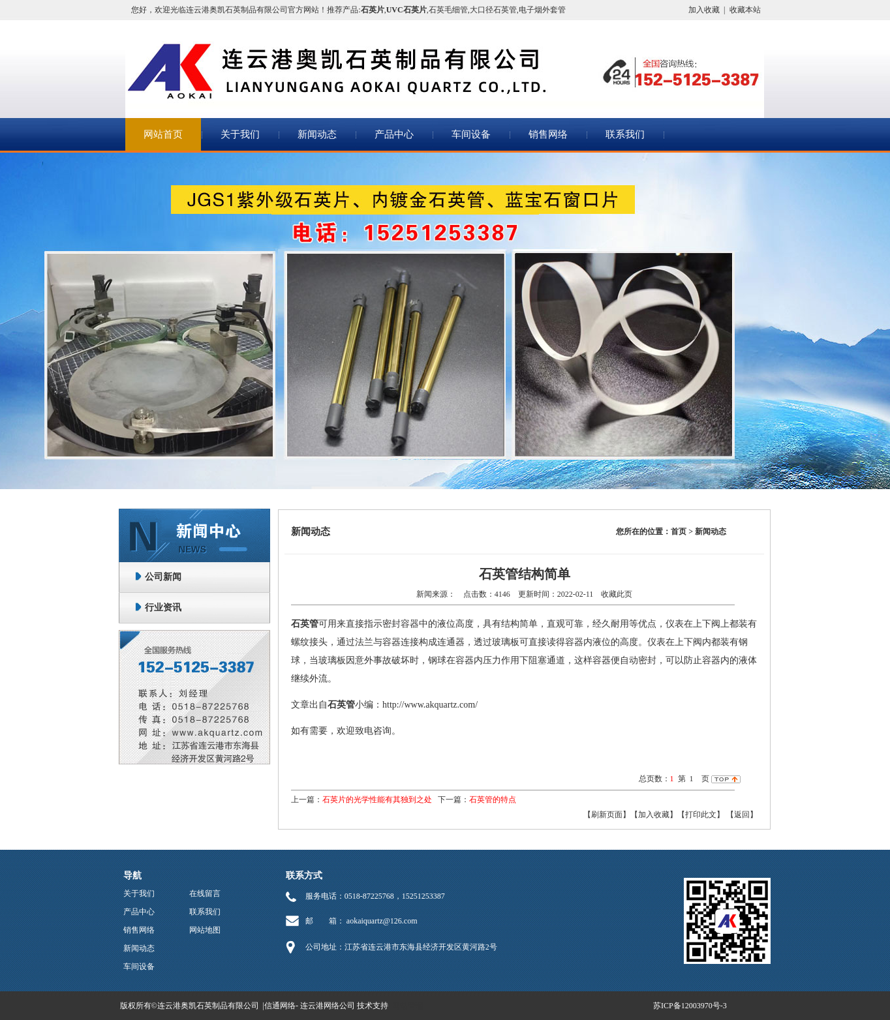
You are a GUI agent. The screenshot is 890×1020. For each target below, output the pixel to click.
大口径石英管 (493, 9)
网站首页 (163, 134)
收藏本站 (745, 9)
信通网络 (280, 1005)
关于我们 (240, 134)
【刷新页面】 (606, 814)
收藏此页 (616, 594)
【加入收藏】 (653, 814)
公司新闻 (163, 577)
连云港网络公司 (327, 1005)
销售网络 (548, 134)
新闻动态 (317, 134)
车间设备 (471, 134)
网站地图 (205, 930)
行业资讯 (163, 607)
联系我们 (625, 134)
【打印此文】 (700, 814)
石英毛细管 (448, 9)
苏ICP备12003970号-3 (690, 1005)
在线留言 (205, 893)
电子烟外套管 (542, 9)
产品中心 (394, 134)
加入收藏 (704, 9)
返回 (742, 814)
